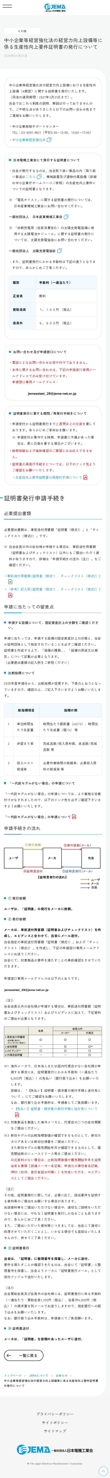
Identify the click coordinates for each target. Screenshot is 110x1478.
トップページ (13, 1375)
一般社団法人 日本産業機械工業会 (38, 216)
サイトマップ (55, 1431)
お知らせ (62, 1375)
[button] (7, 5)
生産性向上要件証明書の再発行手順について (51, 477)
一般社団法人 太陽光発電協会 (35, 250)
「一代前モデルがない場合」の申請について (40, 816)
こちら (30, 176)
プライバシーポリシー (55, 1413)
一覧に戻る (28, 1355)
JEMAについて (38, 1375)
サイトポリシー (55, 1422)
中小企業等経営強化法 (31, 139)
